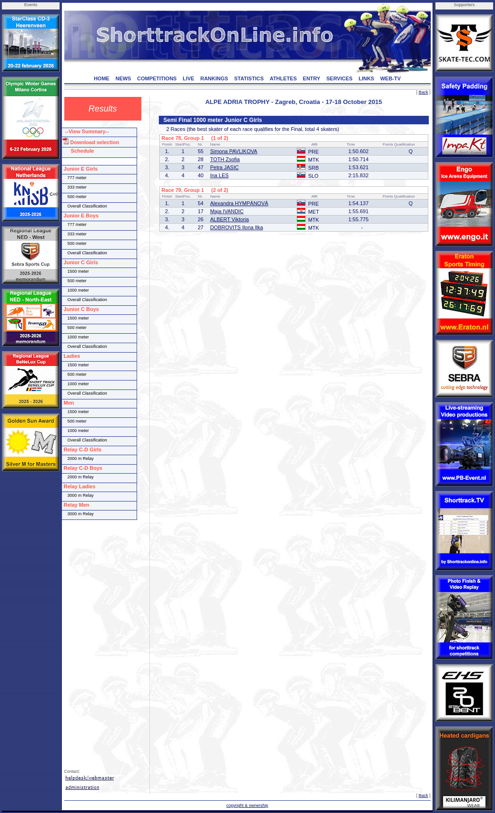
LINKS (366, 78)
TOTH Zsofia (225, 159)
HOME (101, 78)
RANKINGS (214, 78)
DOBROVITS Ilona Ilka (236, 227)
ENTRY (312, 78)
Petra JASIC (224, 167)
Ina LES (219, 175)
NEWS (123, 78)
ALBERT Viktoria (229, 219)
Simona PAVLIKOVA (233, 151)
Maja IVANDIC (226, 211)
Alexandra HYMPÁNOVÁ (239, 203)
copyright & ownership (247, 805)
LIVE (188, 78)
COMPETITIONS (157, 78)
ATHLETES (283, 78)
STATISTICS (249, 78)
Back (423, 92)
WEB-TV (390, 78)
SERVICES (339, 78)
